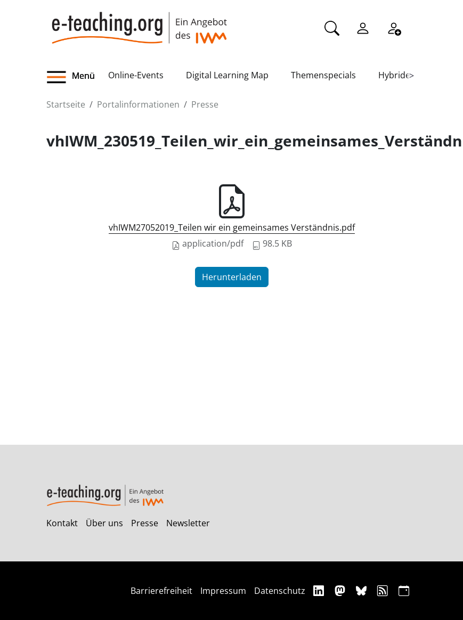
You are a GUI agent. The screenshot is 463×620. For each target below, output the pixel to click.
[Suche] (331, 27)
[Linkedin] (320, 590)
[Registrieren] (393, 27)
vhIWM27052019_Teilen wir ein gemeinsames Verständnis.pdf (232, 227)
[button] (77, 77)
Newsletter (188, 523)
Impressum (223, 591)
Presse (204, 104)
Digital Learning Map (227, 75)
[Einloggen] (362, 27)
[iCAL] (404, 590)
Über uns (104, 523)
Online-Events (136, 75)
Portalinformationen (138, 104)
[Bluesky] (362, 590)
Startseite (65, 104)
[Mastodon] (341, 590)
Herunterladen (232, 277)
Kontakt (62, 523)
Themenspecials (323, 75)
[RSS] (384, 590)
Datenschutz (279, 591)
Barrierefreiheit (161, 591)
